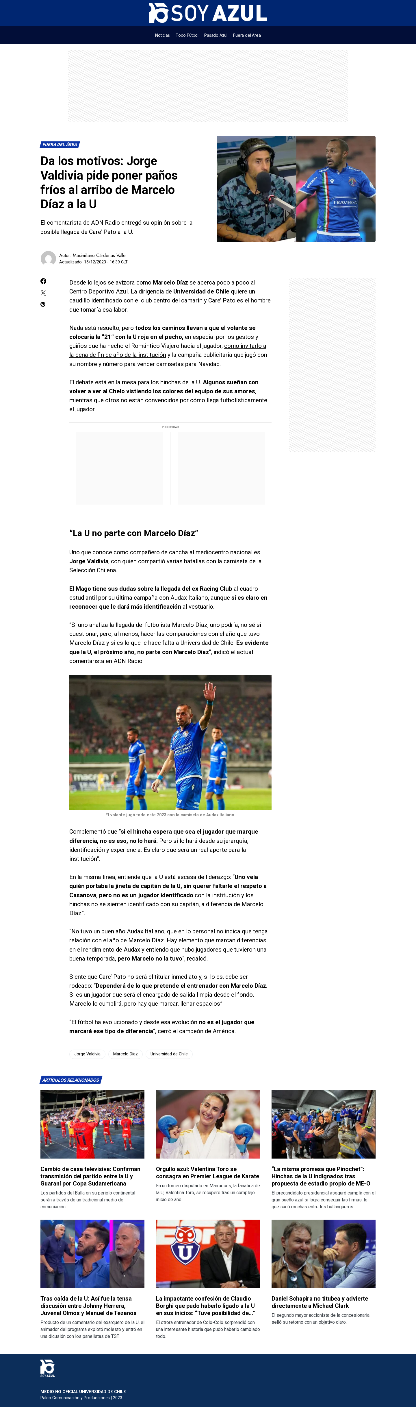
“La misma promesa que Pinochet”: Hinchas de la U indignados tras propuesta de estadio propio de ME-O (321, 1176)
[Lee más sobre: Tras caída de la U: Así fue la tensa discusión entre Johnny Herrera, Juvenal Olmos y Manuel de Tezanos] (92, 1254)
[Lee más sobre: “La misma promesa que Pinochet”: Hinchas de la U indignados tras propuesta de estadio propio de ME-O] (324, 1124)
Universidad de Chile (169, 1054)
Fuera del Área (60, 144)
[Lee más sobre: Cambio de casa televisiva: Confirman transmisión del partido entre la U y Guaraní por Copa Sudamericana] (92, 1124)
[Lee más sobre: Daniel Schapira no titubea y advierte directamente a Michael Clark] (324, 1254)
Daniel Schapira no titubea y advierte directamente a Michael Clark (320, 1302)
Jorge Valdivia (87, 1054)
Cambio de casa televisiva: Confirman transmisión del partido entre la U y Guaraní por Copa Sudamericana (90, 1176)
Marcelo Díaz (125, 1054)
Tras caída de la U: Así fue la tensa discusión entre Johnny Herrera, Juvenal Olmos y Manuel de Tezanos (88, 1305)
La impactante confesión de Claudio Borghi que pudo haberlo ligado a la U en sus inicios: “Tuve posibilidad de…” (205, 1305)
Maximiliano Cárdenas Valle (99, 255)
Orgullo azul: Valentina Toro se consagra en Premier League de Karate (207, 1173)
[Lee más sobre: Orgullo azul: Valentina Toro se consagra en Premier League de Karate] (208, 1124)
